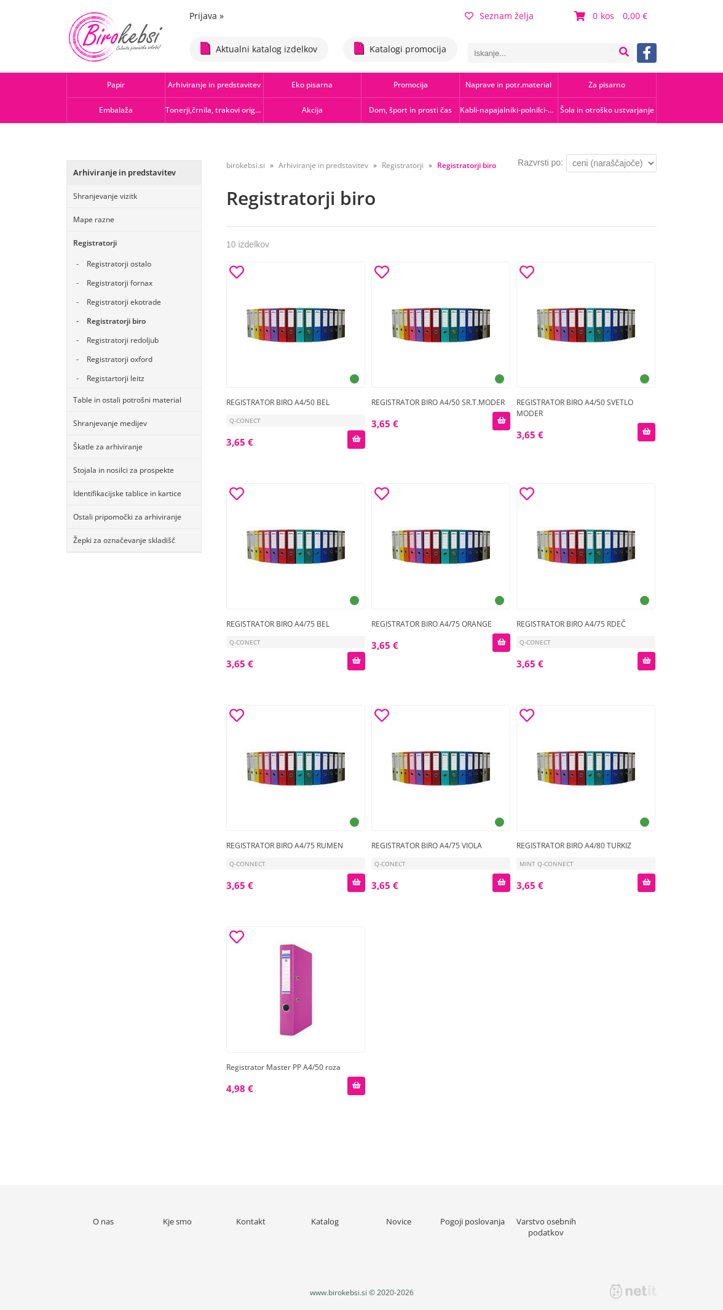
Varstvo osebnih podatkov (546, 1227)
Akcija (312, 110)
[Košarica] (612, 16)
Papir (116, 84)
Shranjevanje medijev (110, 423)
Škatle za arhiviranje (108, 446)
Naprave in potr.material (508, 84)
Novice (398, 1221)
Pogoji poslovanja (472, 1221)
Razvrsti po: (540, 162)
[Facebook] (647, 53)
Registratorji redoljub (123, 340)
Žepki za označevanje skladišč (124, 540)
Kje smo (177, 1221)
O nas (103, 1221)
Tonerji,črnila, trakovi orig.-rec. (214, 110)
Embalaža (116, 110)
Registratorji (95, 243)
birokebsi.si (245, 165)
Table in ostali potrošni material (127, 400)
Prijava (206, 16)
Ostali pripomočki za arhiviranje (127, 517)
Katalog (325, 1221)
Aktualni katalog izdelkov (258, 48)
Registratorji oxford (119, 359)
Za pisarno (606, 84)
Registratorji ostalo (119, 264)
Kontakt (251, 1221)
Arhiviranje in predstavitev (214, 84)
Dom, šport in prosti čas (410, 110)
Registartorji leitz (115, 378)
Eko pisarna (312, 84)
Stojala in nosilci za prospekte (123, 470)
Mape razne (93, 219)
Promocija (410, 84)
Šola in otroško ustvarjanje (607, 110)
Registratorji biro (116, 321)
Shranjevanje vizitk (105, 196)
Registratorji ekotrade (124, 302)
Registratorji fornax (119, 283)
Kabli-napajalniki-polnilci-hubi (509, 110)
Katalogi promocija (400, 48)
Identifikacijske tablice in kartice (127, 493)
